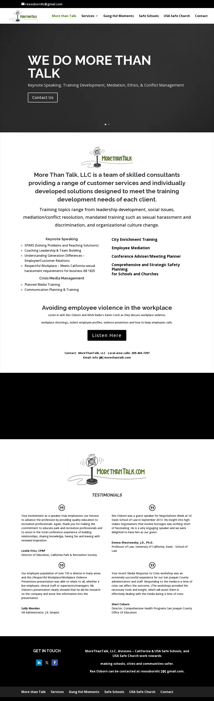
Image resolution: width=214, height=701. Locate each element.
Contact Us (42, 97)
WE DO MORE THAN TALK (89, 67)
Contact (201, 16)
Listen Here (107, 335)
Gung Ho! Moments (118, 16)
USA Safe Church (177, 16)
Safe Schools (149, 16)
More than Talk (64, 16)
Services (87, 16)
